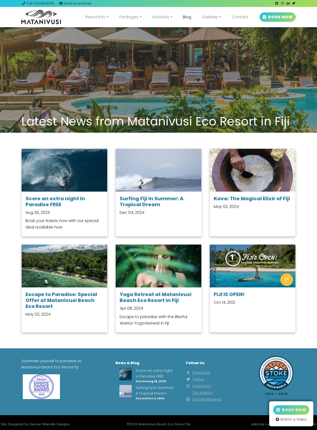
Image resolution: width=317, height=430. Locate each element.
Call (37, 3)
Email (75, 3)
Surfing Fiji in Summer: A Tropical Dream (152, 201)
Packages (128, 17)
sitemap (257, 424)
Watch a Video (291, 419)
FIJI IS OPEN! (229, 294)
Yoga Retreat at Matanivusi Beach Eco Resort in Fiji (155, 297)
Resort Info (95, 17)
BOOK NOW (277, 17)
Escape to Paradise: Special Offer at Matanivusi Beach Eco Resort (61, 300)
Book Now (291, 410)
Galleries (210, 17)
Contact (240, 17)
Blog (187, 17)
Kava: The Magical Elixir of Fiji (252, 199)
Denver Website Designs (49, 424)
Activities (160, 17)
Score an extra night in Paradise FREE (55, 201)
